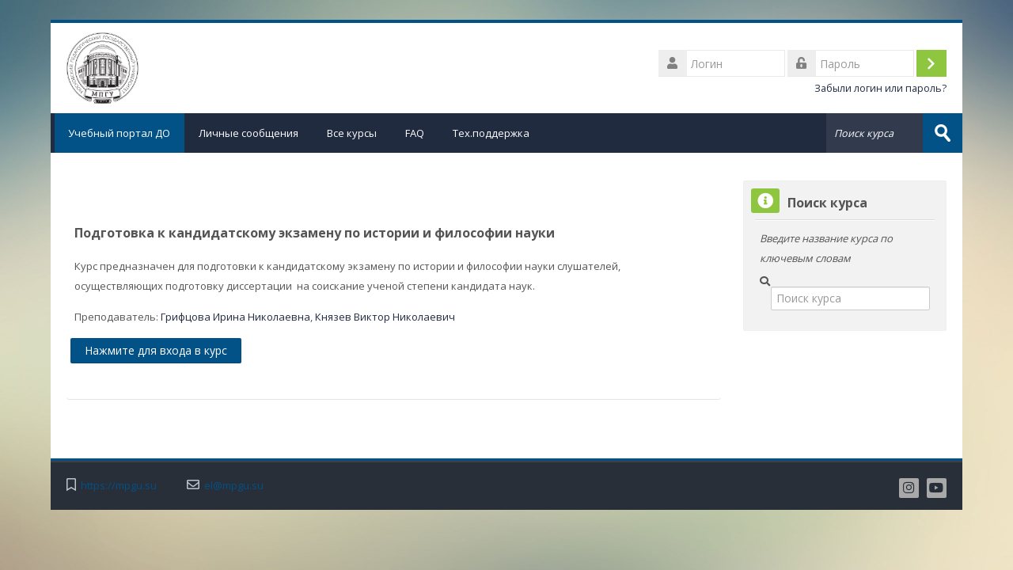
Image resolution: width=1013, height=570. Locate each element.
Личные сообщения (248, 133)
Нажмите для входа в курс (156, 349)
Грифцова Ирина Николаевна (235, 317)
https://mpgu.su (119, 485)
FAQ (414, 133)
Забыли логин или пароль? (880, 88)
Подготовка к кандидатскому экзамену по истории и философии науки (314, 232)
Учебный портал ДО (117, 133)
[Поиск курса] (850, 298)
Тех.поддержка (491, 133)
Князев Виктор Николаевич (385, 317)
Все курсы (352, 133)
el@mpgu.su (234, 485)
